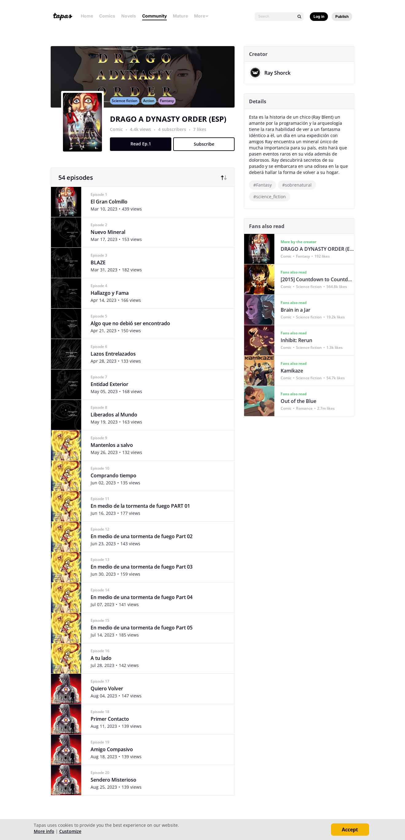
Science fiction (127, 107)
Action (151, 107)
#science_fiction (272, 196)
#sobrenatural (299, 185)
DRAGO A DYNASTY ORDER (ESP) (170, 125)
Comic (118, 136)
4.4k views (143, 136)
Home (87, 15)
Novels (128, 15)
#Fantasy (265, 185)
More (201, 15)
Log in (318, 16)
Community (154, 15)
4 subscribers (175, 136)
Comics (107, 15)
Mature (180, 15)
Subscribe (206, 151)
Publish (342, 16)
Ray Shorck (280, 73)
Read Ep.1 (143, 150)
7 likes (202, 136)
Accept (350, 829)
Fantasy (169, 107)
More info (44, 831)
